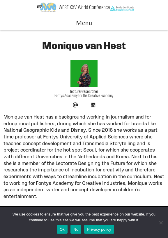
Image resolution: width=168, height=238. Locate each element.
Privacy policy (99, 229)
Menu (84, 23)
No (75, 229)
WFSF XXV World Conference (84, 8)
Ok (62, 229)
